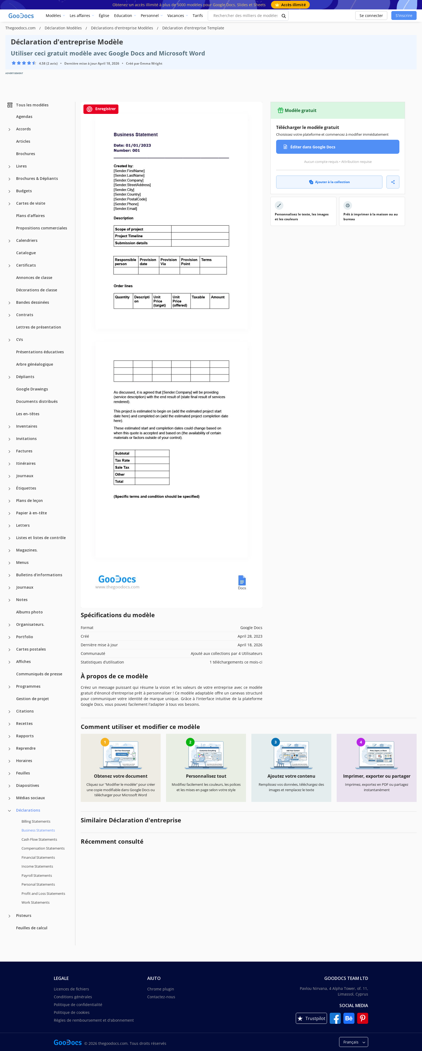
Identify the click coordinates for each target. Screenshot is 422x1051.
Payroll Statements (37, 875)
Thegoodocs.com (21, 27)
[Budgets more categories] (9, 191)
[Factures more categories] (9, 452)
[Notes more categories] (9, 600)
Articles (23, 141)
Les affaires (80, 15)
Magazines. (27, 550)
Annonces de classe (34, 277)
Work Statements (36, 902)
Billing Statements (36, 821)
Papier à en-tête (31, 512)
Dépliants (25, 376)
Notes (21, 599)
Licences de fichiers (71, 988)
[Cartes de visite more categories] (9, 204)
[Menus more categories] (9, 563)
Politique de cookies (72, 1012)
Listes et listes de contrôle (41, 537)
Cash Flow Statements (39, 839)
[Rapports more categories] (9, 736)
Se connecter (371, 15)
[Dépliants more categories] (9, 377)
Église (104, 15)
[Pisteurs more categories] (9, 916)
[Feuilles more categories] (9, 774)
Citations (25, 711)
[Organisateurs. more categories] (9, 625)
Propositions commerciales (41, 228)
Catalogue (26, 252)
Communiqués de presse (39, 673)
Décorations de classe (36, 289)
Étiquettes (26, 488)
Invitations (26, 438)
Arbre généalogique (34, 364)
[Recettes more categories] (9, 724)
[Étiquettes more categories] (9, 489)
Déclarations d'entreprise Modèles (122, 27)
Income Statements (37, 866)
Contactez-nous (161, 996)
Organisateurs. (30, 624)
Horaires (24, 760)
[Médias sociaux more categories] (9, 798)
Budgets (24, 190)
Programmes (28, 686)
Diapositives (27, 785)
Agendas (24, 116)
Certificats (26, 265)
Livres (21, 166)
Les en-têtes (27, 413)
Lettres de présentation (38, 327)
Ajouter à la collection (329, 182)
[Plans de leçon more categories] (9, 501)
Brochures (25, 153)
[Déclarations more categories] (9, 811)
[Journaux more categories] (9, 476)
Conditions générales (73, 996)
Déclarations (28, 810)
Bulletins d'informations (39, 574)
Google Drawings (32, 389)
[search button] (284, 15)
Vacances (175, 15)
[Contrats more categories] (9, 315)
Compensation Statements (43, 848)
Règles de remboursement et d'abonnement (94, 1020)
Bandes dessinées (32, 302)
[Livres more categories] (9, 167)
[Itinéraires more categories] (9, 464)
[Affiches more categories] (9, 662)
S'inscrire (404, 15)
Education (123, 15)
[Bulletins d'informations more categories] (9, 575)
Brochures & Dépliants (37, 178)
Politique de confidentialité (78, 1004)
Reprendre (26, 748)
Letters (23, 525)
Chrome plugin (160, 988)
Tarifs (198, 15)
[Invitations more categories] (9, 439)
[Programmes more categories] (9, 687)
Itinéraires (26, 463)
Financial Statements (38, 857)
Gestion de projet (32, 698)
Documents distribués (37, 401)
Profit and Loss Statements (43, 893)
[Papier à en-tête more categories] (9, 513)
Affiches (23, 661)
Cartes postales (31, 649)
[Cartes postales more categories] (9, 650)
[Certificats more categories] (9, 266)
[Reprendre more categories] (9, 749)
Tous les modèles (27, 105)
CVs (19, 339)
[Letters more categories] (9, 526)
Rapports (25, 735)
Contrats (24, 314)
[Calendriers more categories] (9, 241)
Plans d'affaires (30, 215)
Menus (22, 562)
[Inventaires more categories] (9, 427)
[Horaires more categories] (9, 761)
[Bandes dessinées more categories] (9, 303)
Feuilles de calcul (31, 927)
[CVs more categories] (9, 340)
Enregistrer (101, 109)
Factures (24, 450)
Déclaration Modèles (64, 27)
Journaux (24, 475)
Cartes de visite (30, 203)
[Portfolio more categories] (9, 637)
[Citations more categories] (9, 712)
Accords (23, 128)
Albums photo (29, 611)
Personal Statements (38, 884)
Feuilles (23, 773)
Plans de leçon (29, 500)
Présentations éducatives (40, 351)
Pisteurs (23, 915)
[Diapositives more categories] (9, 786)
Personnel (150, 15)
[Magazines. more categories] (9, 551)
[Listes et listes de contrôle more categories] (9, 538)
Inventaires (26, 426)
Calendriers (26, 240)
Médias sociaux (30, 797)
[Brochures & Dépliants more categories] (9, 179)
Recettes (24, 723)
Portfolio (24, 636)
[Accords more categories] (9, 129)
